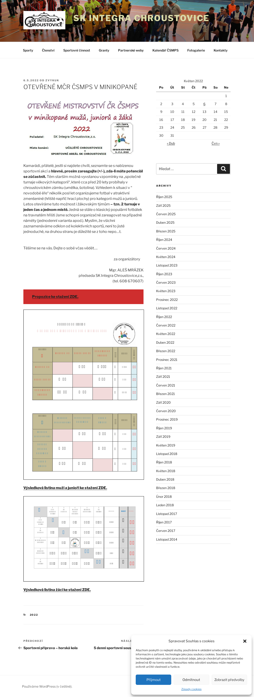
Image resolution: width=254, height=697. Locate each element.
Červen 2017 (165, 531)
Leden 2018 (165, 505)
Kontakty (221, 50)
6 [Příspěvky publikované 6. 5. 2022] (204, 104)
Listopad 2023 (166, 265)
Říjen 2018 (164, 462)
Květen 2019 (165, 445)
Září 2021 (163, 376)
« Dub (171, 143)
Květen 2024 (165, 257)
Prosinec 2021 (166, 360)
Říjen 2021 (164, 368)
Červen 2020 (166, 411)
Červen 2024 (166, 248)
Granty (104, 50)
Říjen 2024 (164, 240)
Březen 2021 (165, 394)
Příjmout (153, 680)
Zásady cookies (191, 689)
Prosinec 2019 (167, 419)
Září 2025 (163, 205)
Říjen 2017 (164, 522)
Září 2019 (163, 436)
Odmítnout (191, 680)
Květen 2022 (165, 334)
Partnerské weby (131, 50)
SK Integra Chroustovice (141, 18)
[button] (245, 641)
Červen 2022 (165, 325)
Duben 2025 (165, 222)
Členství (48, 50)
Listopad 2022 (166, 308)
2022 (34, 614)
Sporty (28, 50)
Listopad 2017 (166, 514)
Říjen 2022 (164, 317)
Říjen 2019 (164, 428)
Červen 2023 (166, 282)
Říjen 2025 (164, 197)
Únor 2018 (164, 496)
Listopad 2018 (166, 454)
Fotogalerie (196, 50)
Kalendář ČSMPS (165, 50)
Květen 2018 (165, 471)
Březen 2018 (165, 488)
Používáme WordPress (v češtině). (47, 686)
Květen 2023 (165, 291)
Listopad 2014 (166, 539)
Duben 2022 (165, 342)
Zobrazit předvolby (229, 680)
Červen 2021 (165, 385)
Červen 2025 (166, 214)
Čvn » (216, 143)
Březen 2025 (165, 231)
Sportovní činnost (76, 50)
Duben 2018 (165, 479)
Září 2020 (163, 402)
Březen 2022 (165, 351)
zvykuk (52, 80)
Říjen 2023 (164, 274)
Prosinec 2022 (167, 300)
